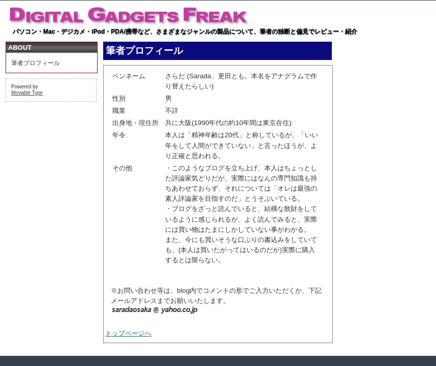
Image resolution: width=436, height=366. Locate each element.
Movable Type (27, 93)
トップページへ (128, 333)
